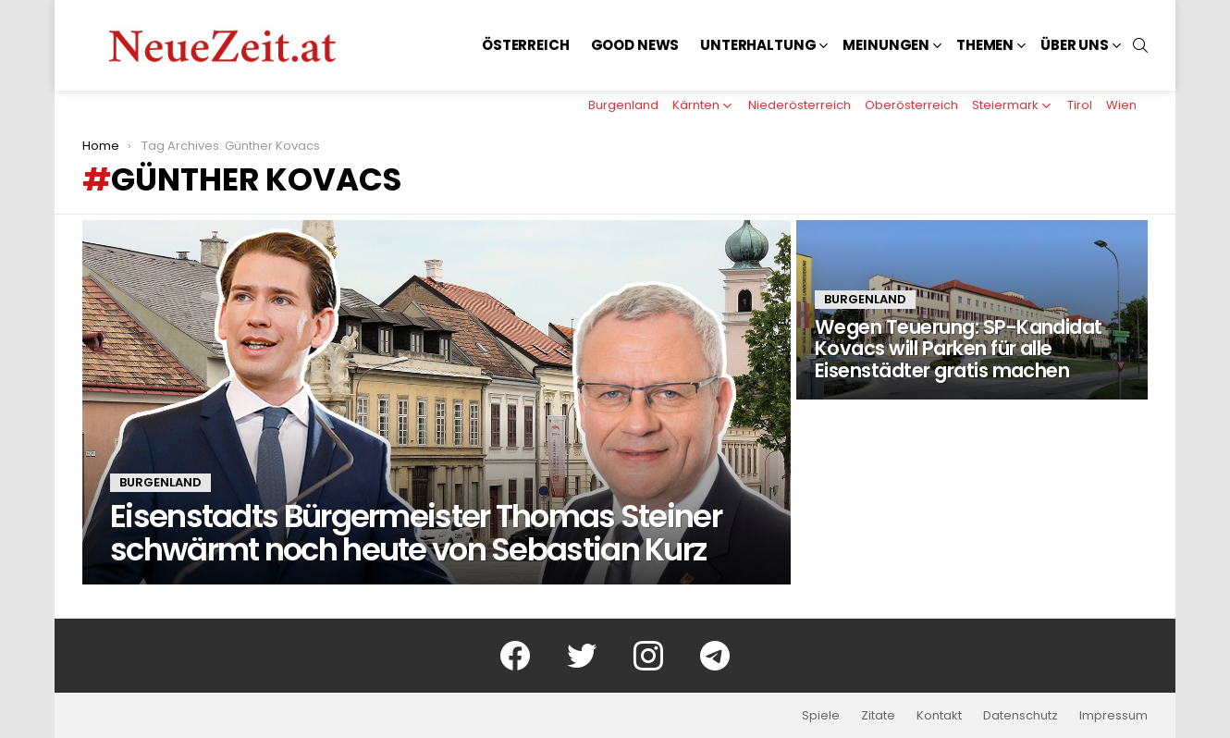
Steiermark (1005, 105)
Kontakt (939, 715)
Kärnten (696, 105)
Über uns (1074, 45)
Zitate (878, 715)
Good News (635, 45)
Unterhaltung (758, 45)
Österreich (526, 45)
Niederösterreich (799, 105)
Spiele (821, 715)
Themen (985, 45)
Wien (1121, 105)
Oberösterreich (911, 105)
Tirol (1079, 105)
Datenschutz (1020, 715)
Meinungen (886, 45)
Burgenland (623, 105)
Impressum (1113, 715)
